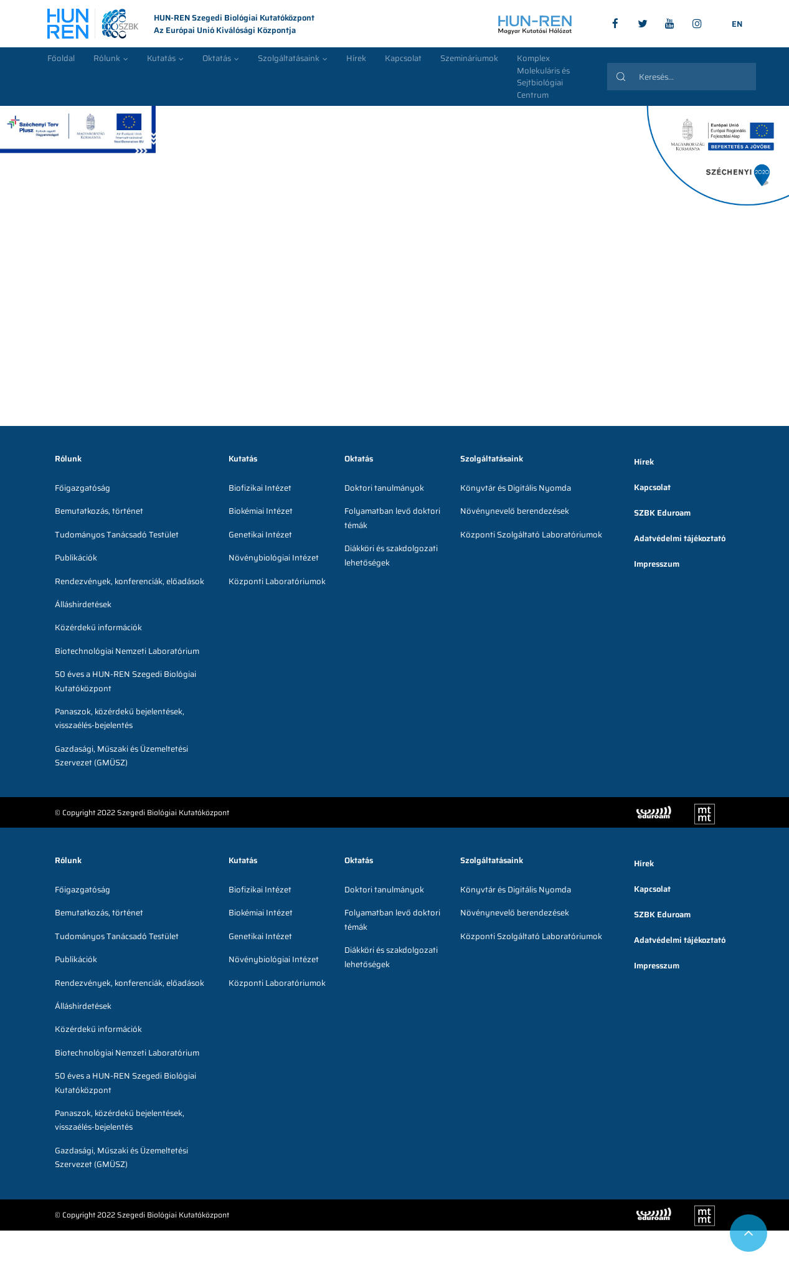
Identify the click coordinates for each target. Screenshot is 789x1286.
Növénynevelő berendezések (514, 511)
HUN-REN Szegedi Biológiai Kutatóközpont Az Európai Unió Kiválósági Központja (180, 24)
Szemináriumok (469, 58)
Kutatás (161, 58)
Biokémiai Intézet (261, 511)
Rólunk (106, 58)
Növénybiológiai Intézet (274, 557)
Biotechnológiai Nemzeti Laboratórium (127, 651)
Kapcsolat (403, 58)
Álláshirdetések (83, 604)
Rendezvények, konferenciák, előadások (129, 581)
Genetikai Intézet (260, 534)
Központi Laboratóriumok (277, 581)
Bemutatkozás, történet (99, 511)
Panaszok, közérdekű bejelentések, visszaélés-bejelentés (119, 718)
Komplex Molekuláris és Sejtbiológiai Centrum (543, 77)
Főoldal (61, 58)
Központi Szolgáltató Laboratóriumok (531, 534)
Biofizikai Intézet (260, 487)
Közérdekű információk (98, 627)
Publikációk (76, 557)
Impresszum (656, 563)
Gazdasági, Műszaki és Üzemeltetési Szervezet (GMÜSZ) (121, 755)
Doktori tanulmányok (384, 487)
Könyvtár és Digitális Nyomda (515, 487)
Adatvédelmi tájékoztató (679, 538)
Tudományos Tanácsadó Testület (117, 534)
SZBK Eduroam (662, 512)
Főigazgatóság (82, 487)
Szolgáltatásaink (288, 58)
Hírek (356, 58)
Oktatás (216, 58)
